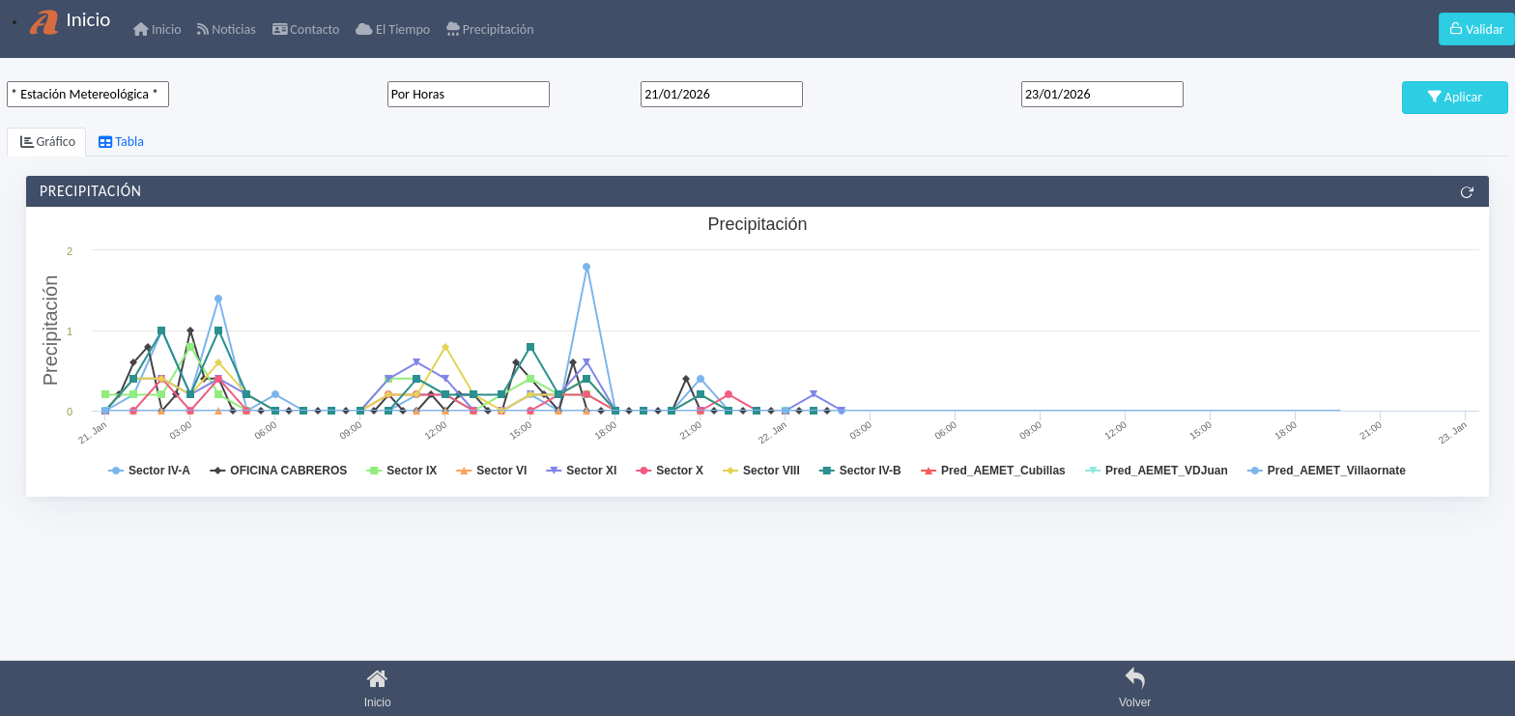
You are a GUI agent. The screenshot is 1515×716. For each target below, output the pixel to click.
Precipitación (490, 29)
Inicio (157, 29)
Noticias (226, 29)
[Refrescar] (1466, 192)
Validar (1476, 29)
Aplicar (1455, 97)
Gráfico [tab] (47, 141)
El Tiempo (393, 29)
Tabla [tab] (121, 141)
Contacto (306, 29)
